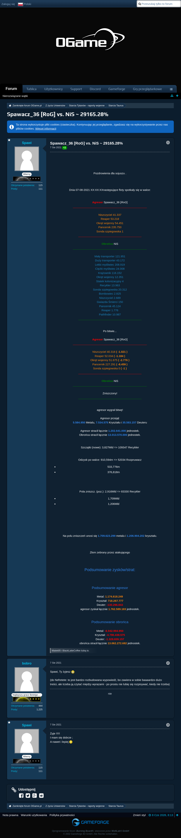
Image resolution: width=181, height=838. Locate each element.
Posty (14, 188)
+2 (64, 147)
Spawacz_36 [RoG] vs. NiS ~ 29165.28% (57, 114)
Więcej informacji (45, 128)
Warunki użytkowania (34, 815)
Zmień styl (139, 815)
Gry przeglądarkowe (147, 89)
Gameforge (116, 89)
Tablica (31, 89)
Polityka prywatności (62, 815)
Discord (95, 89)
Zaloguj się (8, 4)
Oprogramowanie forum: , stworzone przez (90, 831)
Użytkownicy (53, 89)
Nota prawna (10, 815)
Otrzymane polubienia (22, 185)
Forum (11, 88)
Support (76, 89)
